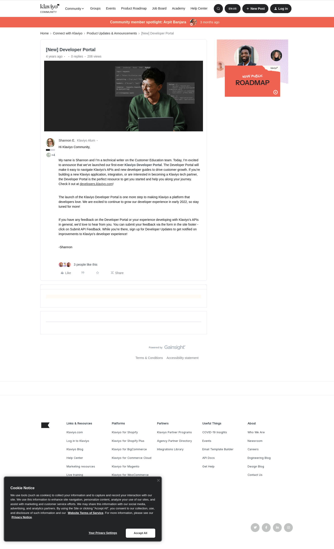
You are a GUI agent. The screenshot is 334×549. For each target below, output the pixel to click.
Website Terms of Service (85, 513)
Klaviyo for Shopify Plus (128, 441)
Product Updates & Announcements (112, 33)
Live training (75, 475)
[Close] (158, 480)
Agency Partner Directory (174, 441)
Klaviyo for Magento (125, 466)
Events (111, 8)
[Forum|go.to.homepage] (50, 8)
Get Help (208, 466)
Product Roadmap (134, 8)
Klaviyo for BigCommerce (129, 449)
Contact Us (255, 475)
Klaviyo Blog (75, 449)
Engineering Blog (259, 458)
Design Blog (256, 466)
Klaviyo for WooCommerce (130, 475)
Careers (253, 449)
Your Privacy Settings (103, 533)
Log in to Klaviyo (78, 441)
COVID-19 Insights (214, 432)
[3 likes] (78, 264)
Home (44, 33)
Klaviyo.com (75, 432)
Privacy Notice (22, 517)
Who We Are (256, 432)
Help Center (199, 8)
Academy (178, 8)
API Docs (208, 458)
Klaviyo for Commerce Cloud (131, 458)
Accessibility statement (183, 358)
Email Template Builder (218, 449)
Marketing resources (81, 466)
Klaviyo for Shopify (125, 432)
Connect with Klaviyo (67, 33)
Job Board (159, 8)
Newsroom (255, 441)
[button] (233, 8)
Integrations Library (170, 449)
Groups (95, 8)
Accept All (140, 533)
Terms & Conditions (149, 358)
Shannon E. (67, 140)
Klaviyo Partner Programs (174, 432)
